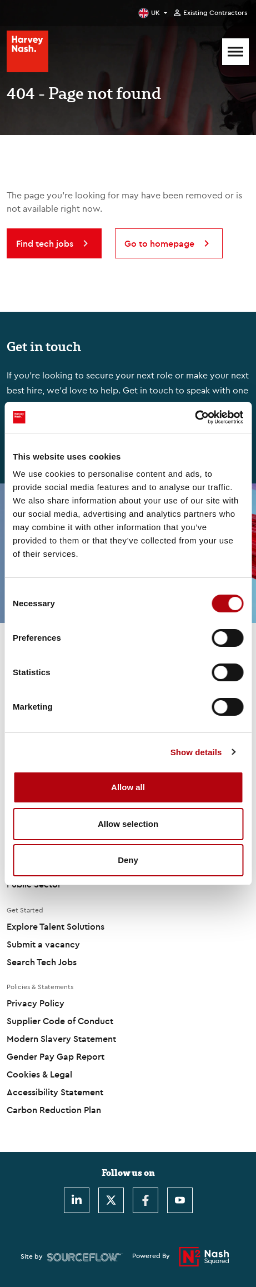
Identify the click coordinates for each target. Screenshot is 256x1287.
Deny (128, 860)
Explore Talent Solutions (55, 926)
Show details (196, 752)
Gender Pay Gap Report (55, 1056)
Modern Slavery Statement (61, 1038)
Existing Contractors (215, 13)
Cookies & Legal (39, 1074)
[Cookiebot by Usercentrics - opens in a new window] (194, 417)
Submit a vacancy (43, 944)
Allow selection (128, 824)
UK (155, 12)
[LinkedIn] (76, 1200)
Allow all (128, 787)
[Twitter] (111, 1200)
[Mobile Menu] (235, 52)
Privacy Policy (35, 1003)
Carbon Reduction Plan (54, 1109)
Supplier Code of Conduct (60, 1020)
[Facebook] (145, 1200)
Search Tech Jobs (42, 961)
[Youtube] (180, 1200)
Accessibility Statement (55, 1092)
